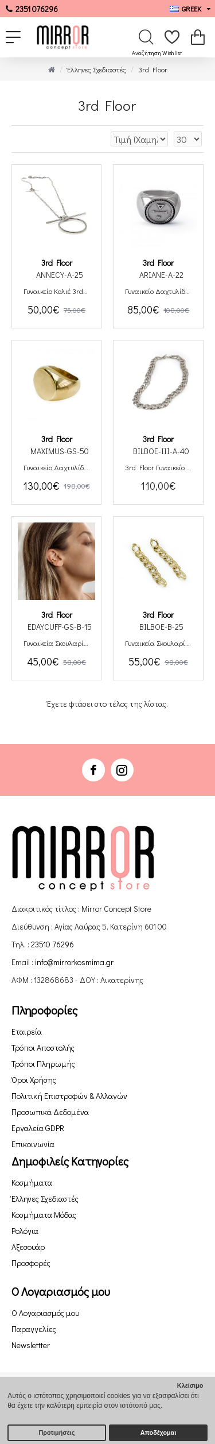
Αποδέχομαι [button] (158, 1432)
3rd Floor (56, 262)
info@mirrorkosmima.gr (74, 962)
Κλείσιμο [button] (190, 1385)
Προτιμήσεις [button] (57, 1432)
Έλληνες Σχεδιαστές (96, 69)
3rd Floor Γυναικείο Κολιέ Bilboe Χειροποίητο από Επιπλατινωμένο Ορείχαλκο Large (158, 467)
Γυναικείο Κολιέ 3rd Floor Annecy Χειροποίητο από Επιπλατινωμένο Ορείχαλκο (56, 291)
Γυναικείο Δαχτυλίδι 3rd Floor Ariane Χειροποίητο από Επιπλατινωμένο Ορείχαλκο (158, 291)
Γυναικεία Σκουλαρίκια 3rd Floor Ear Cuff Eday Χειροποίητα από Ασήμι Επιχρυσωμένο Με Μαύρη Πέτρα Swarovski (56, 643)
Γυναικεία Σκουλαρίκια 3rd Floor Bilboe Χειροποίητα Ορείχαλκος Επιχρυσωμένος (158, 643)
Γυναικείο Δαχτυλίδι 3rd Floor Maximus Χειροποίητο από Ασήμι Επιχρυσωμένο (56, 467)
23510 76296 (52, 944)
